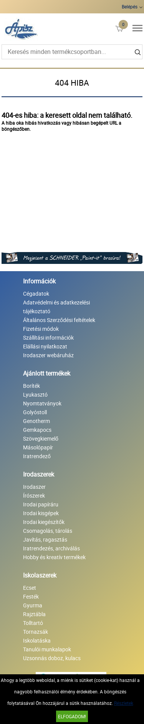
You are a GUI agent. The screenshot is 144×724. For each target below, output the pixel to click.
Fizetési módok (41, 328)
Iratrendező (37, 456)
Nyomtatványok (42, 403)
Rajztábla (34, 614)
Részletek (123, 703)
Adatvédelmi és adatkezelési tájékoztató (56, 307)
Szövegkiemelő (40, 438)
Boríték (31, 385)
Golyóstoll (35, 412)
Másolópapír (38, 447)
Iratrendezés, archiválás (51, 548)
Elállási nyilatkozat (45, 346)
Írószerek (34, 495)
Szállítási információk (48, 337)
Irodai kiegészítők (44, 522)
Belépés (129, 6)
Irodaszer (34, 486)
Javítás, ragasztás (45, 539)
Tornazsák (35, 631)
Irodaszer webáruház (48, 355)
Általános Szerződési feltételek (59, 320)
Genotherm (36, 421)
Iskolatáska (37, 640)
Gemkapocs (37, 429)
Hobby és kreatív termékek (54, 557)
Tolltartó (33, 622)
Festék (31, 596)
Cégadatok (36, 293)
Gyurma (32, 605)
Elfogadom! (72, 716)
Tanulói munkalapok (47, 649)
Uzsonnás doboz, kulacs (52, 658)
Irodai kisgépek (41, 513)
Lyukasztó (35, 394)
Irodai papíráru (40, 504)
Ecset (29, 587)
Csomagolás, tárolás (47, 530)
